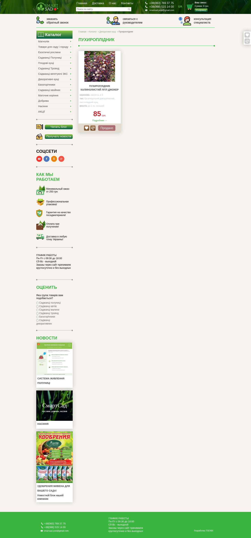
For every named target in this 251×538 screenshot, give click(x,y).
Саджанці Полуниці (50, 57)
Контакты (127, 3)
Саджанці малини (47, 309)
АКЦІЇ (41, 111)
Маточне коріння (48, 95)
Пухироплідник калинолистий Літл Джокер (100, 88)
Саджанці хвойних (49, 89)
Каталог (93, 31)
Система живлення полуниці (50, 380)
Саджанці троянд (47, 313)
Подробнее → (99, 120)
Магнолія (43, 41)
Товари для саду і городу (53, 46)
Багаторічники (46, 84)
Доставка (98, 3)
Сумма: (205, 6)
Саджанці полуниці (48, 302)
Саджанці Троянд (48, 68)
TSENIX (209, 530)
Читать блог (59, 127)
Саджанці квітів (46, 306)
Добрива (43, 100)
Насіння (43, 106)
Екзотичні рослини (49, 52)
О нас (112, 3)
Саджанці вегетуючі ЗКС (53, 73)
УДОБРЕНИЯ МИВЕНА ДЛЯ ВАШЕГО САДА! (53, 488)
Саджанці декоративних (44, 322)
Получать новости (58, 136)
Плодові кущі (46, 62)
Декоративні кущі (48, 79)
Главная (82, 3)
